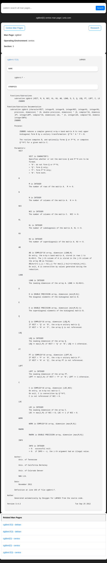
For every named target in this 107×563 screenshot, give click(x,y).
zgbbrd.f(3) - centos (12, 552)
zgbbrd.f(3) (13, 60)
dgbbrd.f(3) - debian (12, 531)
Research (95, 28)
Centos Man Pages (14, 28)
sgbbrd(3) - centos (11, 545)
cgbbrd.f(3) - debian (12, 524)
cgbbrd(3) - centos (11, 538)
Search (100, 8)
